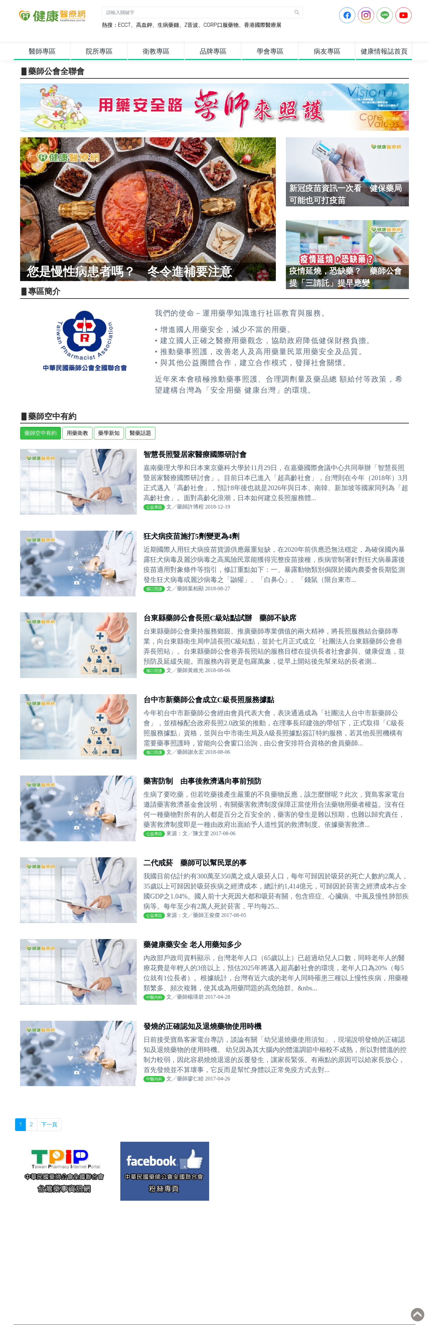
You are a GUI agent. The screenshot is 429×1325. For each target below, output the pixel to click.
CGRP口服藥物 (221, 25)
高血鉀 (144, 25)
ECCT (124, 25)
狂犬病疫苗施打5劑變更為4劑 (191, 536)
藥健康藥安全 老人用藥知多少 (192, 944)
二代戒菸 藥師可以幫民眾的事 (195, 863)
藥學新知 (109, 433)
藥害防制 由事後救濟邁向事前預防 (202, 781)
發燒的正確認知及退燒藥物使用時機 (202, 1026)
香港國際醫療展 (263, 25)
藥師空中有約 (40, 433)
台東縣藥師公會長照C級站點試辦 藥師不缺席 (219, 618)
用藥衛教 (77, 433)
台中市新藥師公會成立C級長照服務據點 (208, 699)
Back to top (417, 1314)
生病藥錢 (168, 25)
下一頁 (49, 1124)
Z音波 (191, 25)
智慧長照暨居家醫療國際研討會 (195, 454)
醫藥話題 (140, 433)
